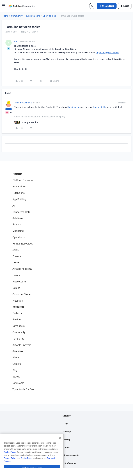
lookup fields (99, 107)
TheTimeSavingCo (23, 102)
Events (16, 275)
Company (17, 351)
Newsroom (18, 383)
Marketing (18, 231)
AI (13, 205)
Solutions (17, 218)
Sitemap (66, 431)
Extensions (18, 193)
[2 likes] (26, 122)
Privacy (66, 439)
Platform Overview (22, 180)
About (15, 357)
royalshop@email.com (107, 52)
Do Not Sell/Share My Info (66, 455)
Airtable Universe (21, 345)
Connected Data (21, 212)
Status (16, 376)
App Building (19, 199)
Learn (15, 262)
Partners (17, 313)
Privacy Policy (10, 466)
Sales (15, 250)
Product (16, 224)
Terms (66, 447)
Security (66, 415)
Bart (16, 41)
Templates (18, 338)
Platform (17, 173)
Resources (18, 306)
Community (17, 15)
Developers (18, 326)
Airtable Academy (22, 268)
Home (5, 15)
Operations (18, 237)
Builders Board (32, 15)
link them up (74, 107)
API (66, 423)
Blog (14, 370)
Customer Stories (22, 294)
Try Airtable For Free (23, 389)
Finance (16, 256)
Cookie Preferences (66, 463)
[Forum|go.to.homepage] (21, 6)
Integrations (19, 186)
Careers (16, 364)
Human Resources (22, 243)
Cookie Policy (10, 460)
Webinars (17, 300)
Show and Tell (50, 15)
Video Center (19, 281)
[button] (3, 6)
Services (17, 319)
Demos (16, 288)
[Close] (60, 446)
